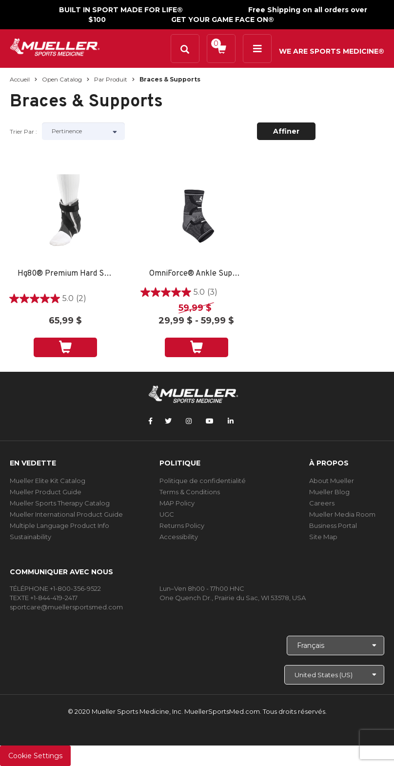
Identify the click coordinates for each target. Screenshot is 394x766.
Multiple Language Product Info (59, 525)
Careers (322, 503)
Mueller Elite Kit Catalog (47, 480)
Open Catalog (62, 79)
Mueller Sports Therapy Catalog (60, 503)
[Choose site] (334, 675)
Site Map (323, 537)
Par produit (110, 79)
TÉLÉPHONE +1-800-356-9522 (55, 588)
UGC (166, 514)
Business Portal (333, 525)
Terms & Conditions (189, 492)
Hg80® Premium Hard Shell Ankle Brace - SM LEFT (65, 274)
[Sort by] (83, 131)
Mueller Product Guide (45, 492)
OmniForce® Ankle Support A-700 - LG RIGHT (196, 274)
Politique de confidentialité (202, 480)
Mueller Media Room (342, 514)
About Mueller (331, 480)
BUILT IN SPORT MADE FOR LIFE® (121, 9)
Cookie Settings (35, 755)
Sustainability (30, 537)
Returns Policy (181, 525)
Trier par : (23, 131)
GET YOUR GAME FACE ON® (222, 19)
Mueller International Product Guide (66, 514)
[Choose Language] (335, 645)
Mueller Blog (329, 492)
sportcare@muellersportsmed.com (66, 607)
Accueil (20, 79)
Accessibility (178, 537)
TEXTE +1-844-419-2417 (44, 598)
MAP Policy (177, 503)
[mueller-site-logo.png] (54, 46)
